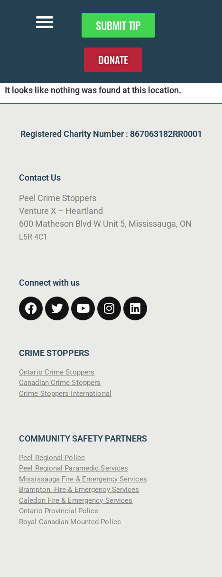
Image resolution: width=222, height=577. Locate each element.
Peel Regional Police (52, 457)
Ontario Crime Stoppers (56, 372)
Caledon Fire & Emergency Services (75, 500)
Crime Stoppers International (65, 393)
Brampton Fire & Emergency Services (79, 489)
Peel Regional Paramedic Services (73, 468)
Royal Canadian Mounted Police (70, 522)
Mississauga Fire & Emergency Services (83, 479)
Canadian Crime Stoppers (60, 382)
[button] (44, 22)
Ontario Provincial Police (59, 511)
